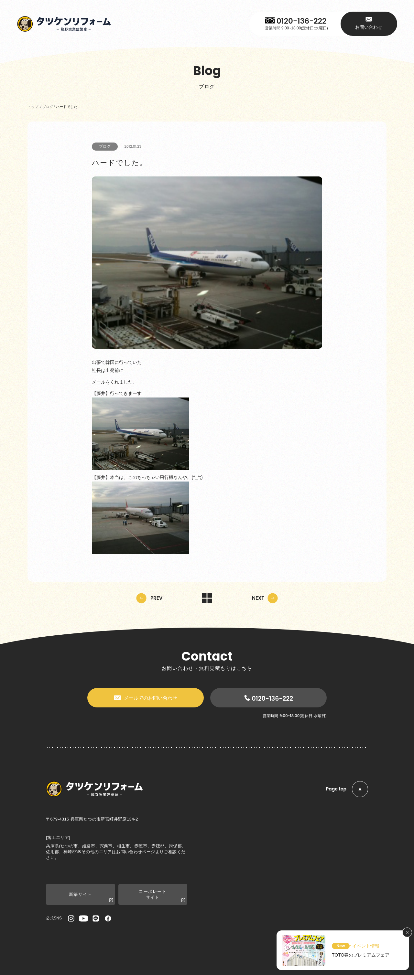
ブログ (105, 146)
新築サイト (91, 897)
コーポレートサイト (162, 896)
